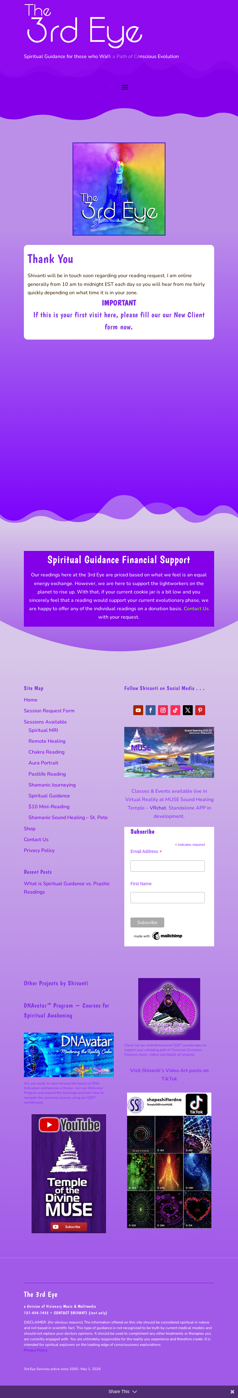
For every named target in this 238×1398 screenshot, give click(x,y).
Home (30, 700)
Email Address (146, 852)
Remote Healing (47, 741)
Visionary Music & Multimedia (71, 1306)
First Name (141, 883)
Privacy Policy (39, 850)
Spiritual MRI (43, 730)
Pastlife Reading (47, 774)
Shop (29, 828)
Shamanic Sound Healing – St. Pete (68, 817)
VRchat (158, 808)
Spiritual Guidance (49, 795)
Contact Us (196, 608)
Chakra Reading (46, 752)
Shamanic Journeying (52, 785)
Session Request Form (49, 710)
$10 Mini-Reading (49, 806)
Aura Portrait (43, 763)
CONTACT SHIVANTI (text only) (81, 1312)
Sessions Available (45, 722)
